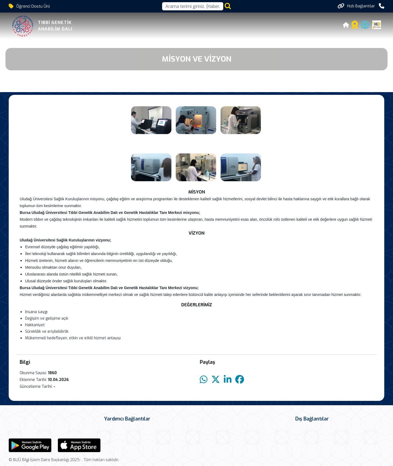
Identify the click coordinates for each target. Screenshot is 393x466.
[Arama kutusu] (192, 6)
